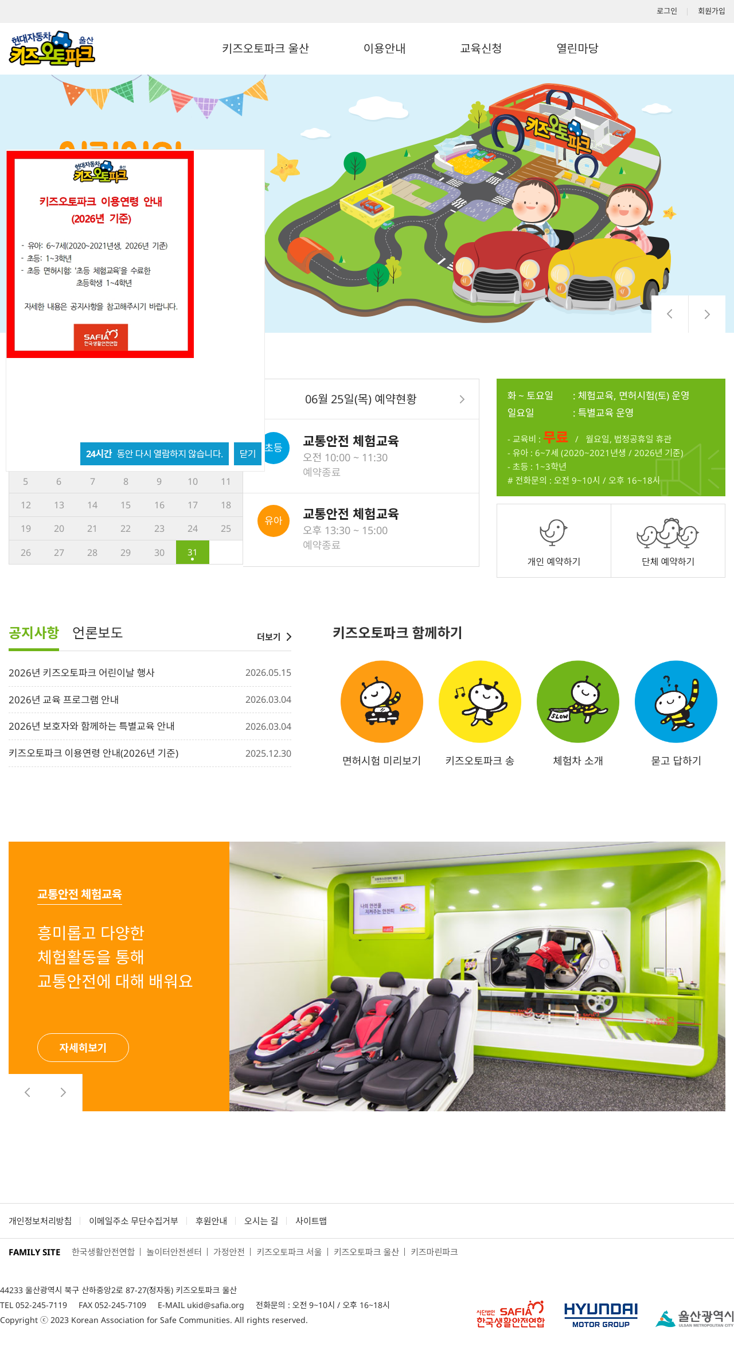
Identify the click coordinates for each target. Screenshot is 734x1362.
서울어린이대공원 (694, 1319)
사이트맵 (311, 1221)
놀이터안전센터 (174, 1252)
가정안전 (229, 1252)
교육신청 (481, 48)
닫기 (248, 453)
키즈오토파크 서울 (289, 1252)
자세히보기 (83, 1047)
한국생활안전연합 (103, 1252)
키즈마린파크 (434, 1252)
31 (193, 552)
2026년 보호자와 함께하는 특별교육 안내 (92, 726)
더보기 (268, 637)
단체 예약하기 (668, 561)
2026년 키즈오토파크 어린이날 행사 (82, 672)
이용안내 (385, 48)
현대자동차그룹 (601, 1311)
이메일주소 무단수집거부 (133, 1221)
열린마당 (577, 48)
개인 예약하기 (554, 561)
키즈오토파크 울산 (265, 48)
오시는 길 (261, 1221)
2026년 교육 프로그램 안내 (64, 699)
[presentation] (670, 314)
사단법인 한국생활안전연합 (510, 1311)
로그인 (667, 11)
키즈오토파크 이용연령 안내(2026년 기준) (93, 753)
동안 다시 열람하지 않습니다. (154, 453)
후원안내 (211, 1221)
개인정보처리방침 (40, 1221)
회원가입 (711, 11)
